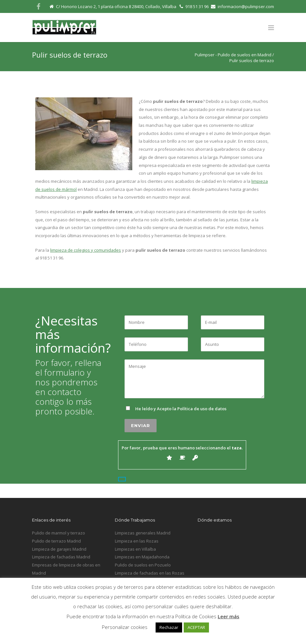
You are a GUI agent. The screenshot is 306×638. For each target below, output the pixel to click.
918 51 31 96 (197, 6)
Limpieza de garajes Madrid (59, 549)
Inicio (252, 488)
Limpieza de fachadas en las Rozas (149, 573)
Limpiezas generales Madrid (142, 533)
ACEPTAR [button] (196, 627)
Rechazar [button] (168, 627)
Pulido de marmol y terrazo (58, 533)
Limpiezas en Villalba (135, 549)
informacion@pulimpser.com (246, 6)
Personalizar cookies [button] (125, 627)
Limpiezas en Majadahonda (142, 557)
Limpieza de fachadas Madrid (61, 557)
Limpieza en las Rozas (136, 541)
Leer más (228, 616)
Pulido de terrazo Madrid (56, 541)
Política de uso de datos (201, 409)
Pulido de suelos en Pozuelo (143, 565)
